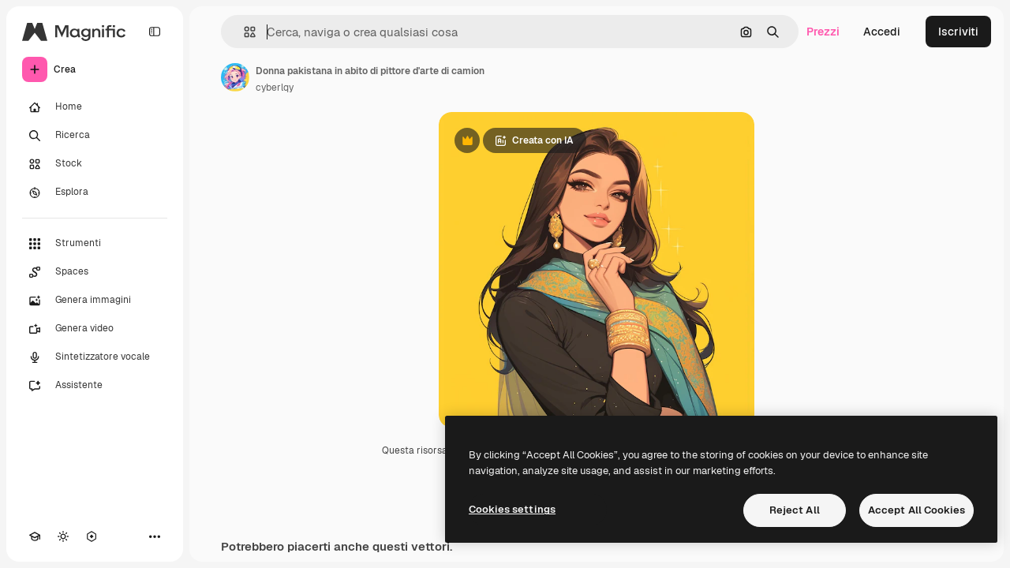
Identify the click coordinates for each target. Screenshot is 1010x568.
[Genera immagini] (94, 300)
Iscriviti (958, 31)
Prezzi (823, 31)
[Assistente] (94, 385)
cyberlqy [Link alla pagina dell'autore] (275, 87)
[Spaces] (94, 272)
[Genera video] (94, 329)
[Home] (94, 107)
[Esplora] (94, 192)
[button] (243, 32)
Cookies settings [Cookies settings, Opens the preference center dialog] (512, 509)
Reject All (794, 510)
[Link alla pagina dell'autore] (235, 77)
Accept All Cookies (916, 510)
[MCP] (91, 536)
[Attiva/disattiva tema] (63, 536)
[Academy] (34, 536)
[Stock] (94, 164)
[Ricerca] (94, 135)
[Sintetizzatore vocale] (94, 357)
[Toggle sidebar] (154, 31)
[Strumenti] (94, 243)
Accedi (881, 31)
